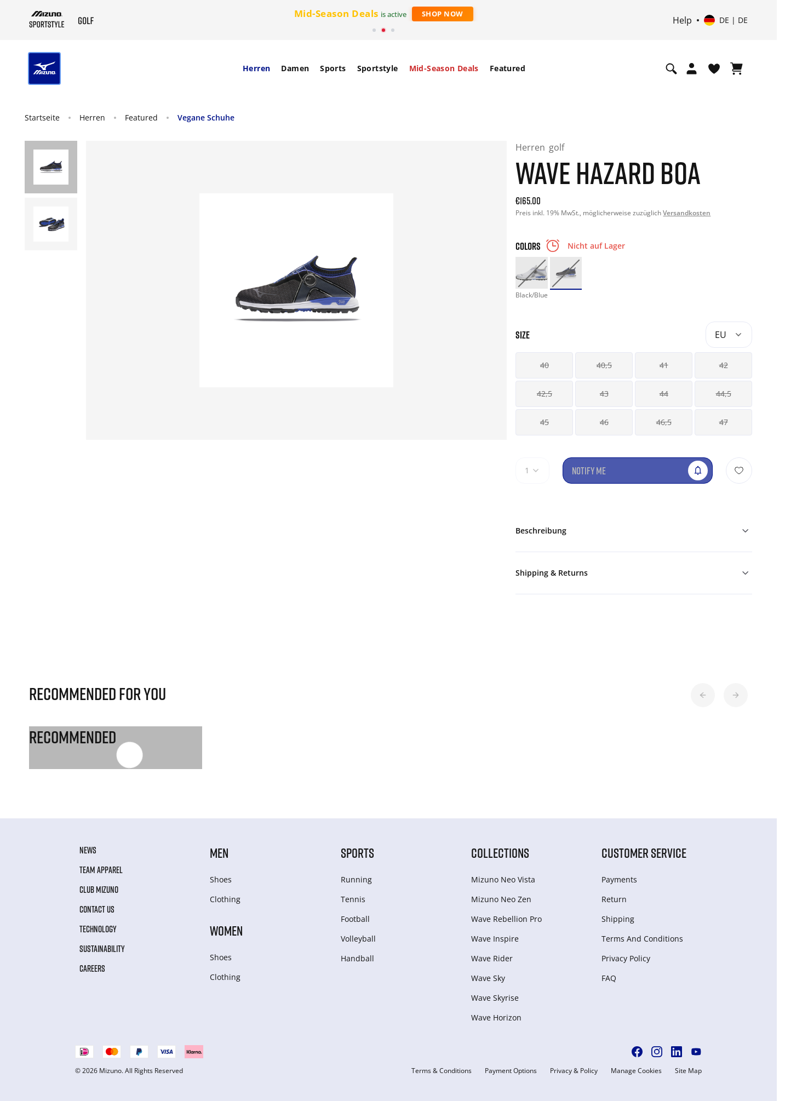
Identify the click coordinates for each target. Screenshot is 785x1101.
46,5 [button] (664, 422)
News (87, 850)
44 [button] (664, 393)
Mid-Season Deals (444, 68)
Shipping (617, 919)
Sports (333, 68)
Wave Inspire (495, 938)
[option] (531, 273)
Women (226, 930)
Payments (619, 879)
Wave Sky (488, 978)
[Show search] (671, 68)
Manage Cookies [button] (636, 1071)
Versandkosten (686, 212)
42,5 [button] (544, 393)
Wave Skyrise (495, 998)
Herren (256, 68)
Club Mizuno (98, 889)
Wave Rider (492, 958)
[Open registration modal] (691, 68)
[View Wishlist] (714, 68)
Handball (357, 958)
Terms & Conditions (441, 1071)
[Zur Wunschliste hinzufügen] (739, 470)
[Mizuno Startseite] (47, 19)
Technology (98, 929)
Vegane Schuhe (205, 117)
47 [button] (723, 422)
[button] (703, 695)
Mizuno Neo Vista (503, 879)
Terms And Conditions (642, 938)
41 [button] (664, 365)
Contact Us (96, 909)
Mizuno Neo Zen (501, 899)
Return (614, 899)
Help (682, 20)
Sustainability (102, 948)
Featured (507, 68)
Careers (92, 968)
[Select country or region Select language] (726, 20)
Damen (295, 68)
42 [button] (723, 365)
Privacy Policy (625, 958)
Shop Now (442, 14)
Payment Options (511, 1071)
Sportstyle (377, 68)
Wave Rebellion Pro (506, 919)
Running (356, 879)
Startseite (42, 117)
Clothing (225, 899)
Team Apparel (101, 869)
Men (219, 853)
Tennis (353, 899)
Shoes (221, 879)
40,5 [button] (604, 365)
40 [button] (544, 365)
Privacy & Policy (574, 1071)
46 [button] (604, 422)
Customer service (643, 853)
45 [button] (544, 422)
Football (355, 919)
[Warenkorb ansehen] (736, 68)
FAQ (608, 978)
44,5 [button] (723, 393)
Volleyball (358, 938)
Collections (500, 853)
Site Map (688, 1071)
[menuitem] (256, 68)
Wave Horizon (496, 1017)
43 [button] (604, 393)
